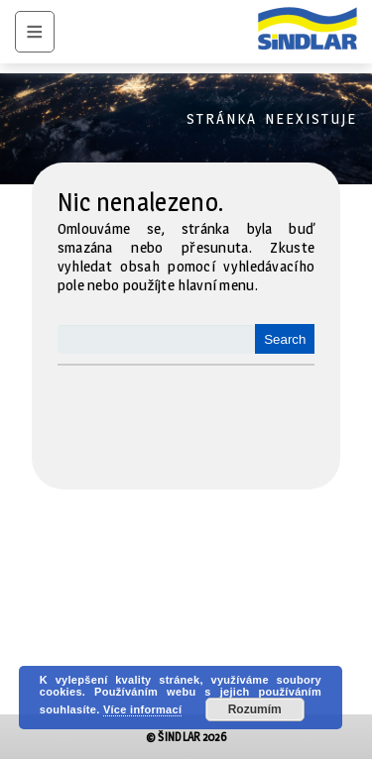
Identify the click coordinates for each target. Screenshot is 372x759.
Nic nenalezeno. (141, 202)
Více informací (142, 709)
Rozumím (255, 709)
